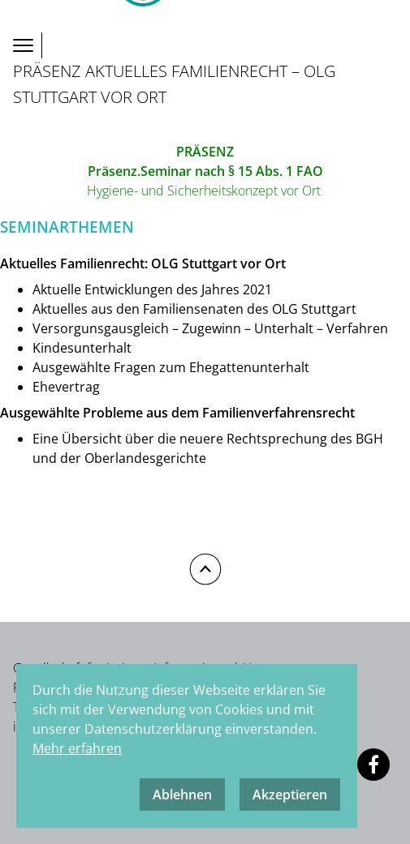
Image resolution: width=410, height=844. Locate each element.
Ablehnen (182, 794)
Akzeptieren (289, 794)
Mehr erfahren (77, 748)
